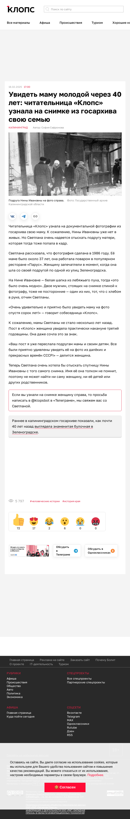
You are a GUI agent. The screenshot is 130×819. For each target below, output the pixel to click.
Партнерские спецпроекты (86, 682)
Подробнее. (95, 775)
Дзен (70, 731)
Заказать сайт (80, 660)
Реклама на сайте (52, 660)
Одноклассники (78, 723)
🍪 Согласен (64, 787)
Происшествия (71, 23)
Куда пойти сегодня (21, 716)
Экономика (15, 697)
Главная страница (22, 660)
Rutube (72, 727)
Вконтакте (74, 712)
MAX (70, 720)
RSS (70, 735)
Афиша (45, 23)
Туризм (97, 23)
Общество (14, 686)
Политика (13, 693)
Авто (10, 689)
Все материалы (18, 23)
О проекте (17, 664)
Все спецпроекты (79, 678)
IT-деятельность (41, 664)
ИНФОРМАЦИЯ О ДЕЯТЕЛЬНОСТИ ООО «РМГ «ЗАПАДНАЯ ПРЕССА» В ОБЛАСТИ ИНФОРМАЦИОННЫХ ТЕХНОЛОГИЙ (55, 811)
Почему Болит (105, 660)
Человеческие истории (46, 501)
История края (72, 501)
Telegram (73, 716)
